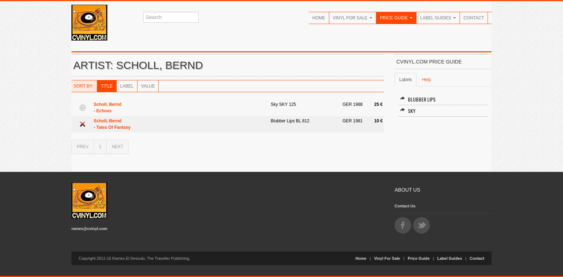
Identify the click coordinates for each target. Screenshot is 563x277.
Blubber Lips (418, 99)
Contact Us (405, 206)
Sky (407, 110)
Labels (405, 79)
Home (318, 17)
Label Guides (438, 17)
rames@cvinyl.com (89, 228)
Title (107, 86)
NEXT (117, 146)
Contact (474, 17)
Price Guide (396, 17)
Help (426, 79)
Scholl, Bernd (107, 104)
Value (148, 86)
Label (127, 86)
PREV (83, 146)
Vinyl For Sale (352, 17)
